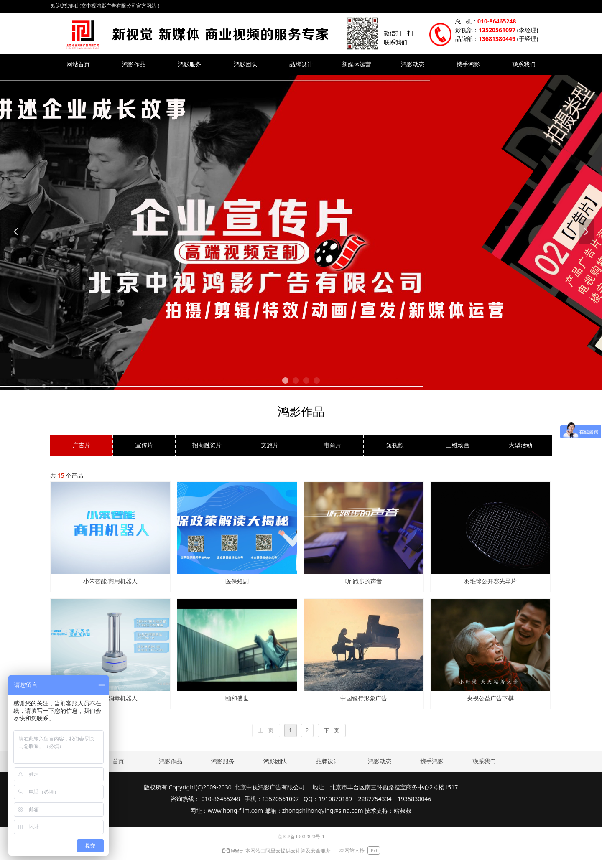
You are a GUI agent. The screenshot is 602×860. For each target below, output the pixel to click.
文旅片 (269, 445)
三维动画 (457, 445)
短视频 (395, 445)
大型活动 (520, 445)
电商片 (332, 445)
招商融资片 (207, 445)
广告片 (81, 445)
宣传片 (144, 445)
